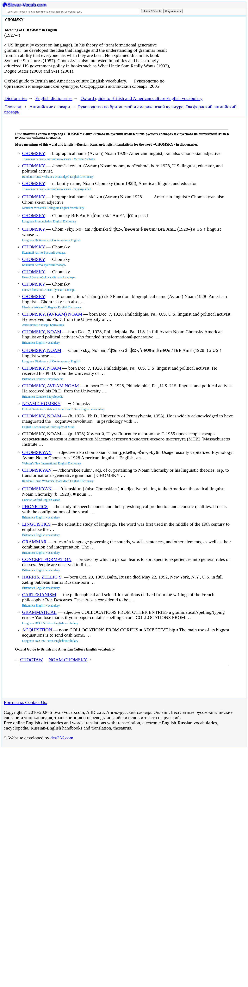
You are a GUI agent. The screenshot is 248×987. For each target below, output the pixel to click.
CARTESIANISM (39, 594)
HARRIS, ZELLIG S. (42, 576)
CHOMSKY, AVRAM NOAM (50, 385)
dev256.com (61, 737)
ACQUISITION (37, 629)
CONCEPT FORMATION (46, 559)
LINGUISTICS (36, 524)
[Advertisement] (204, 49)
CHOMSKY (33, 153)
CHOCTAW (31, 659)
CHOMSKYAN (37, 452)
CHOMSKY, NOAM (41, 331)
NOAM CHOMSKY (41, 403)
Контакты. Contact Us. (25, 702)
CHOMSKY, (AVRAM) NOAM (52, 314)
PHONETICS (35, 506)
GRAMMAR (34, 541)
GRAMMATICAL (39, 612)
